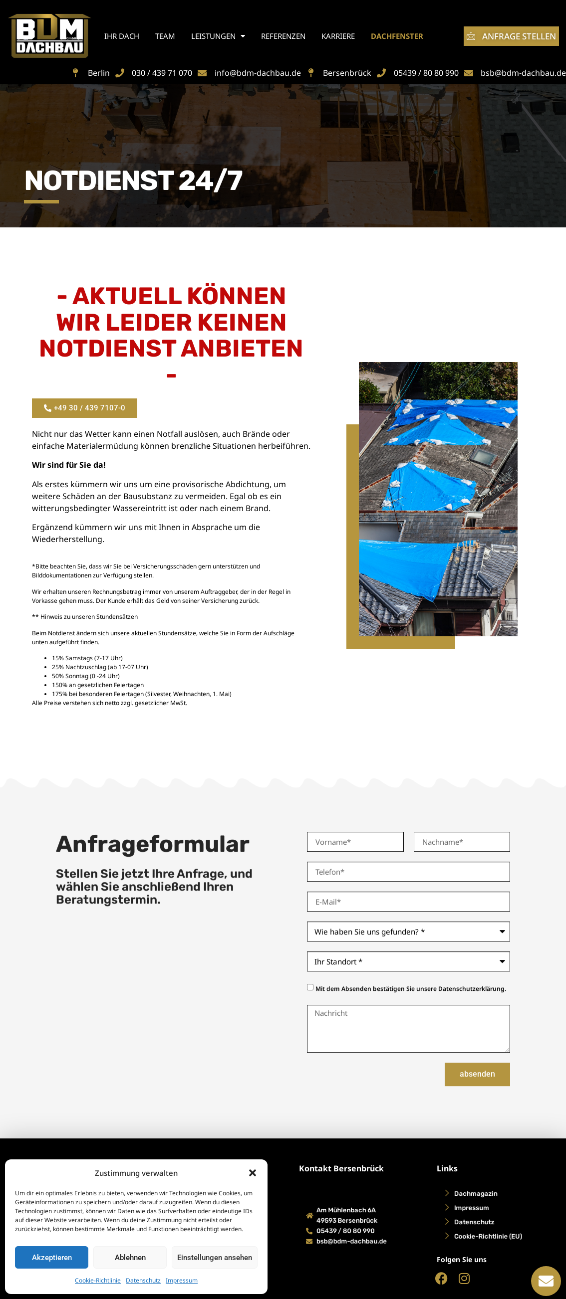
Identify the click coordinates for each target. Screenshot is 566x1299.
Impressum (182, 1280)
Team (165, 36)
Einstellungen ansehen (214, 1257)
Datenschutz (143, 1280)
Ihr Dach (121, 36)
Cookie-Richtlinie (98, 1280)
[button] (253, 1173)
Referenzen (283, 36)
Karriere (338, 36)
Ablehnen (130, 1257)
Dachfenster (397, 36)
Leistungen (218, 36)
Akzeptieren (52, 1257)
